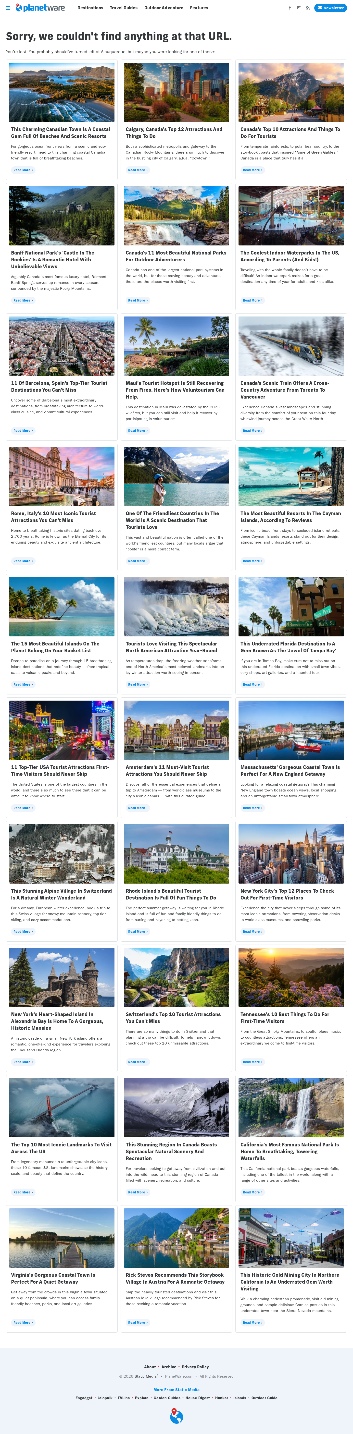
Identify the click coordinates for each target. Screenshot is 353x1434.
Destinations (90, 8)
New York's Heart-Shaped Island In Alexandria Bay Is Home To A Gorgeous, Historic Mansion (57, 1021)
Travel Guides (124, 8)
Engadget (84, 1398)
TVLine (124, 1398)
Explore (142, 1398)
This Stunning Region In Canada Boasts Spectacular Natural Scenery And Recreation (171, 1151)
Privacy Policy (195, 1366)
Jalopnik (105, 1398)
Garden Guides (167, 1398)
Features (199, 8)
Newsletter (331, 8)
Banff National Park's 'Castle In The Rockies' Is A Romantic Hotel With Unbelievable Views (52, 259)
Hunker (221, 1398)
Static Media (146, 1376)
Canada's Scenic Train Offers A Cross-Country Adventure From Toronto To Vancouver (284, 390)
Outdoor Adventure (164, 8)
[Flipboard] (299, 9)
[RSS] (307, 9)
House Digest (198, 1398)
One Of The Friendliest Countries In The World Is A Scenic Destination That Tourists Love (172, 520)
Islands (239, 1398)
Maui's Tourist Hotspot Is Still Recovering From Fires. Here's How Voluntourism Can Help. (175, 390)
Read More (21, 170)
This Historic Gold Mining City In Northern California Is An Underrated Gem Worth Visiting (290, 1282)
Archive (169, 1366)
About (150, 1366)
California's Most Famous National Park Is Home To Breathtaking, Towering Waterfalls (289, 1151)
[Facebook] (290, 9)
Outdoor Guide (264, 1398)
